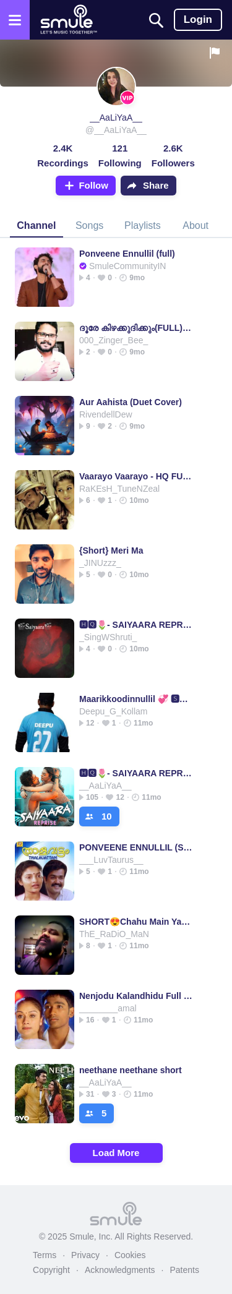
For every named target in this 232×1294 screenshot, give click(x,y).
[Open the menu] (15, 20)
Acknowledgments (120, 1270)
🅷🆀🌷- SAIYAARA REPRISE (135, 625)
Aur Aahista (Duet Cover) (130, 402)
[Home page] (68, 19)
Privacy (85, 1255)
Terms (44, 1255)
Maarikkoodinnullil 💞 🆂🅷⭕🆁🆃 (135, 699)
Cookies (130, 1255)
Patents (184, 1270)
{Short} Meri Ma (111, 550)
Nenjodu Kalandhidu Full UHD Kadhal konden (135, 996)
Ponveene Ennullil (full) (127, 254)
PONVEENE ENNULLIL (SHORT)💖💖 (135, 847)
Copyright (51, 1270)
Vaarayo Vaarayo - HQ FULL (135, 476)
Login (198, 19)
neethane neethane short (130, 1070)
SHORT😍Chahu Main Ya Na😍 (135, 922)
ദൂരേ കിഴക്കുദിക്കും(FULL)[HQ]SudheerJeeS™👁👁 (135, 328)
